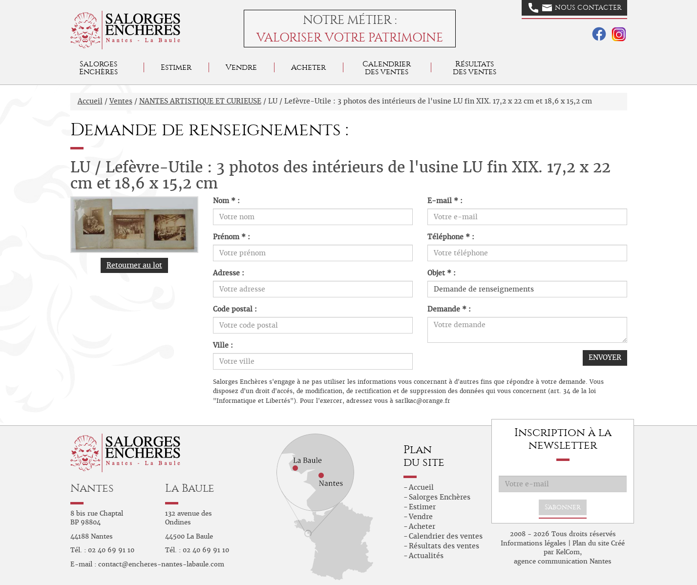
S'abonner (563, 507)
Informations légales (533, 543)
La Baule (189, 488)
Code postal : (235, 309)
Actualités (426, 555)
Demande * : (449, 309)
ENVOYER (605, 357)
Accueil (90, 101)
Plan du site (590, 543)
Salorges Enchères (439, 497)
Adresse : (228, 273)
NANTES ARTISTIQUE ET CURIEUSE (200, 101)
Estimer (176, 67)
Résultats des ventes (444, 546)
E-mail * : (445, 200)
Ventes (120, 101)
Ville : (223, 345)
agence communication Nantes (563, 561)
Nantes (92, 488)
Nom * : (226, 200)
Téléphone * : (450, 236)
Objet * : (441, 273)
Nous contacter (574, 8)
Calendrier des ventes (386, 67)
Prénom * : (231, 236)
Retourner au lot (134, 265)
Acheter (308, 67)
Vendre (241, 67)
